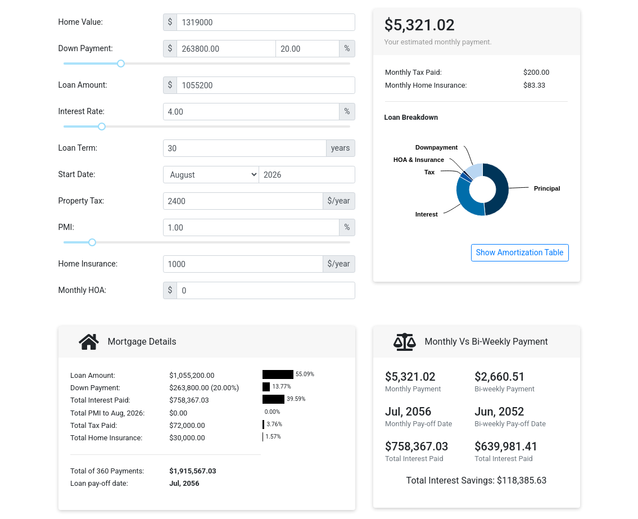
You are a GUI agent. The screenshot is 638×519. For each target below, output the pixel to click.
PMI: (66, 227)
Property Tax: (81, 200)
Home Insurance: (88, 263)
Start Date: (77, 174)
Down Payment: (85, 48)
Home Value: (80, 21)
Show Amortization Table (520, 252)
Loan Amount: (82, 84)
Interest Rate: (81, 111)
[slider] (121, 63)
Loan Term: (78, 147)
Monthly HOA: (82, 290)
